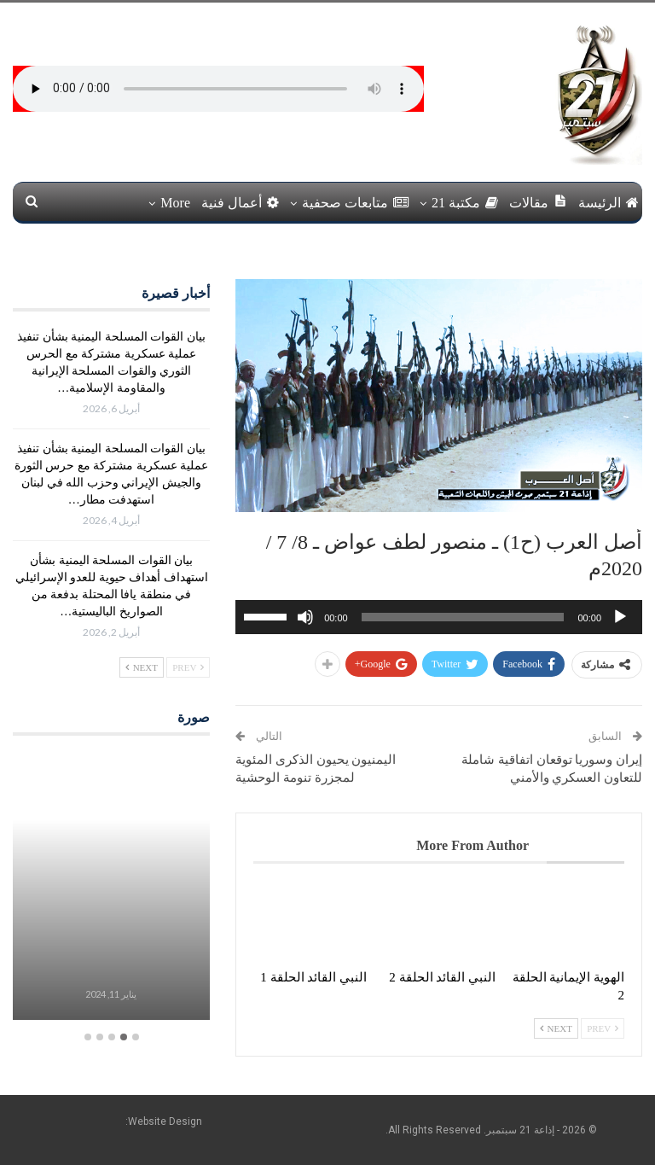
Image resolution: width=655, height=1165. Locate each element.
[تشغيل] (620, 617)
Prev (602, 1028)
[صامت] (305, 617)
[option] (111, 888)
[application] (438, 617)
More (175, 202)
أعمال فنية (240, 202)
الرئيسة (608, 202)
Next (556, 1028)
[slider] (463, 617)
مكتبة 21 (465, 202)
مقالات (538, 202)
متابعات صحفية (355, 202)
